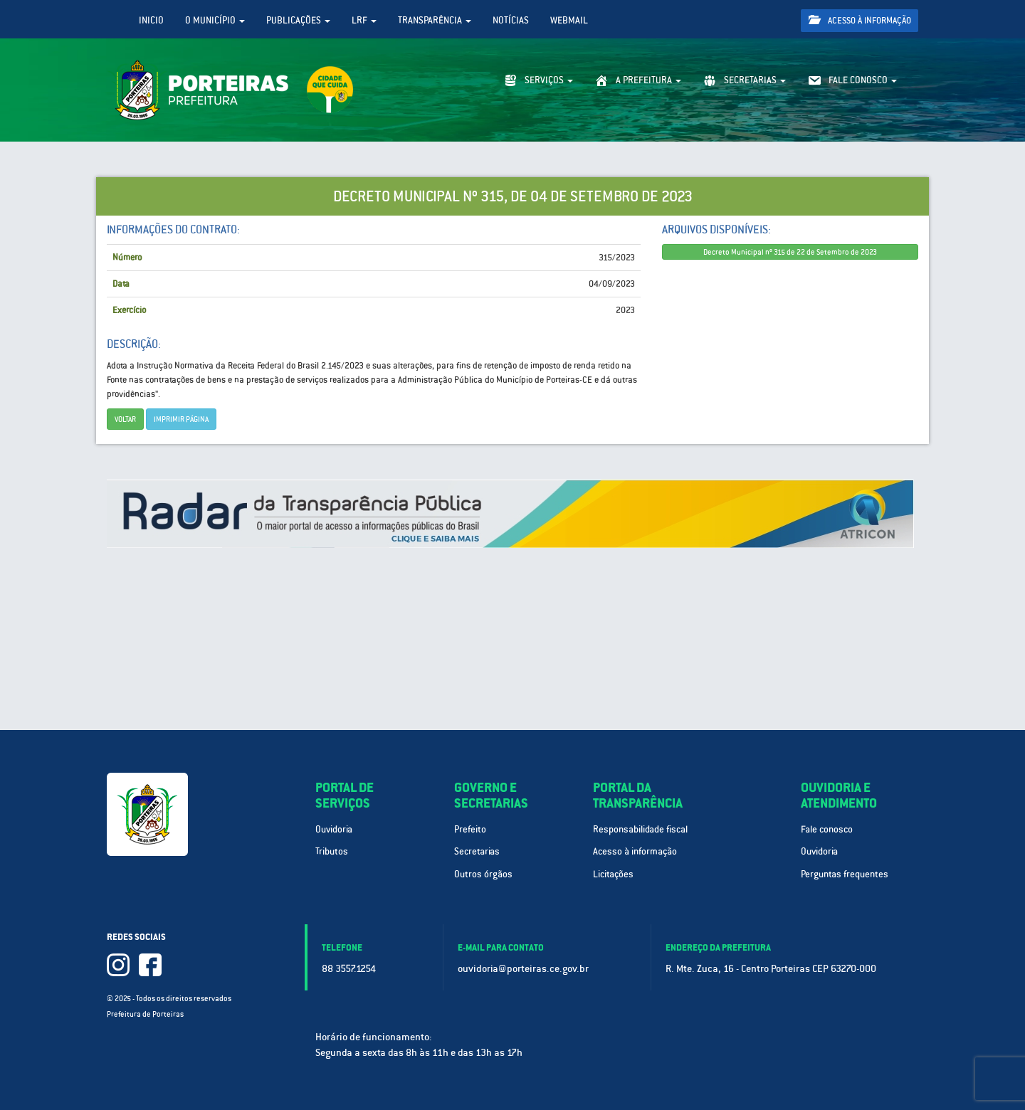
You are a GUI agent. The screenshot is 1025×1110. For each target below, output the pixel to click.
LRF (364, 20)
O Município (215, 20)
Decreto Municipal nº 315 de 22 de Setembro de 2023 (790, 252)
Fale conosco (827, 829)
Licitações (613, 874)
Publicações (298, 20)
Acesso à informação (860, 20)
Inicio (151, 20)
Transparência (434, 20)
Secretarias (477, 851)
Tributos (331, 851)
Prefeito (470, 829)
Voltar (125, 419)
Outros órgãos (483, 874)
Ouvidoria (333, 829)
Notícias (511, 20)
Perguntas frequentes (844, 874)
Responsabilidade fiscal (640, 829)
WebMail (569, 20)
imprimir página (181, 419)
